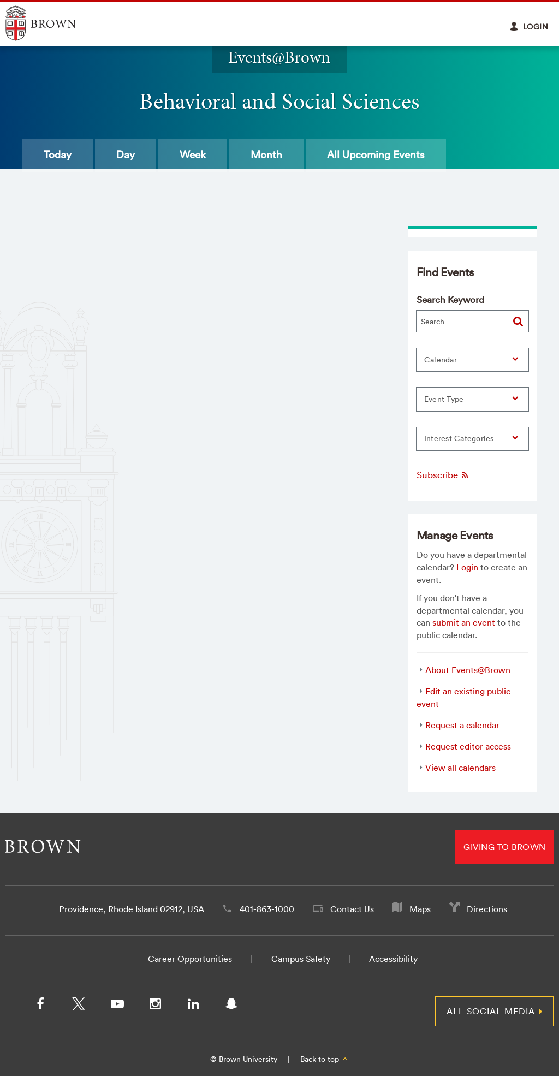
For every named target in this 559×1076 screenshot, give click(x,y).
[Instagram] (155, 1006)
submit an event (463, 622)
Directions (487, 908)
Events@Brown (279, 57)
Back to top (324, 1059)
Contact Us (352, 908)
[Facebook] (40, 1006)
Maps (420, 908)
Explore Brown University (53, 23)
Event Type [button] (444, 399)
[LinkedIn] (193, 1006)
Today (58, 154)
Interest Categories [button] (459, 438)
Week (193, 154)
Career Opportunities (190, 958)
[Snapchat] (231, 1006)
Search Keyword (450, 299)
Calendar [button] (440, 360)
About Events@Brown (467, 669)
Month (266, 154)
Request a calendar (462, 725)
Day (125, 154)
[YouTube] (116, 1006)
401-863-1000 (267, 908)
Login (467, 567)
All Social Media (491, 1011)
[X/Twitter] (78, 1006)
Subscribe (443, 474)
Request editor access (468, 746)
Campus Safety (300, 958)
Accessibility (393, 958)
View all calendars (460, 767)
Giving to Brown (504, 846)
